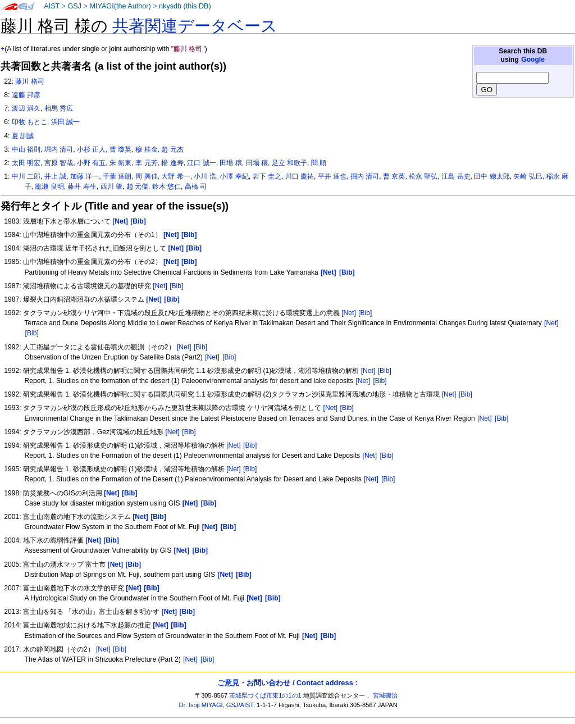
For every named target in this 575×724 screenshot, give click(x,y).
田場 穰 (257, 163)
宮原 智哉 (58, 163)
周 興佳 (146, 176)
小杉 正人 (91, 149)
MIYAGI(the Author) (119, 6)
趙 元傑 (137, 186)
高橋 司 (196, 186)
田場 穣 (230, 163)
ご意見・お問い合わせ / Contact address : (287, 683)
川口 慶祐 (299, 176)
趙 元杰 (172, 149)
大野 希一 (175, 176)
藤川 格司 (29, 81)
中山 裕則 (26, 149)
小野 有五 (91, 163)
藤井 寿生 (81, 186)
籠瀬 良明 (49, 186)
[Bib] (176, 286)
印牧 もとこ (29, 122)
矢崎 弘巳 (527, 176)
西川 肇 (111, 186)
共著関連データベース (194, 26)
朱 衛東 (120, 163)
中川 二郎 (26, 176)
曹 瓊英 (120, 149)
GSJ (74, 6)
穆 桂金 (146, 149)
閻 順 (318, 163)
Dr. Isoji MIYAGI (201, 705)
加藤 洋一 (84, 176)
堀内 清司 (58, 149)
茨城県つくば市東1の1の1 (265, 695)
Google (533, 59)
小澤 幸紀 (234, 176)
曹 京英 (394, 176)
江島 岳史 (455, 176)
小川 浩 (205, 176)
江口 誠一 (201, 163)
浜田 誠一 (65, 122)
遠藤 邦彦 (26, 95)
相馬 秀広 (58, 108)
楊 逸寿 (172, 163)
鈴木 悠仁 (166, 186)
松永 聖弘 (423, 176)
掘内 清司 (364, 176)
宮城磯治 (385, 695)
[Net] (160, 286)
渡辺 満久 (26, 108)
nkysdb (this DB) (185, 6)
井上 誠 (55, 176)
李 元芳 (146, 163)
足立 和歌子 (289, 163)
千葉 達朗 (117, 176)
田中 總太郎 (491, 176)
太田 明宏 (26, 163)
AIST (52, 6)
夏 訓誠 (23, 136)
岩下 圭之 (267, 176)
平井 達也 (332, 176)
